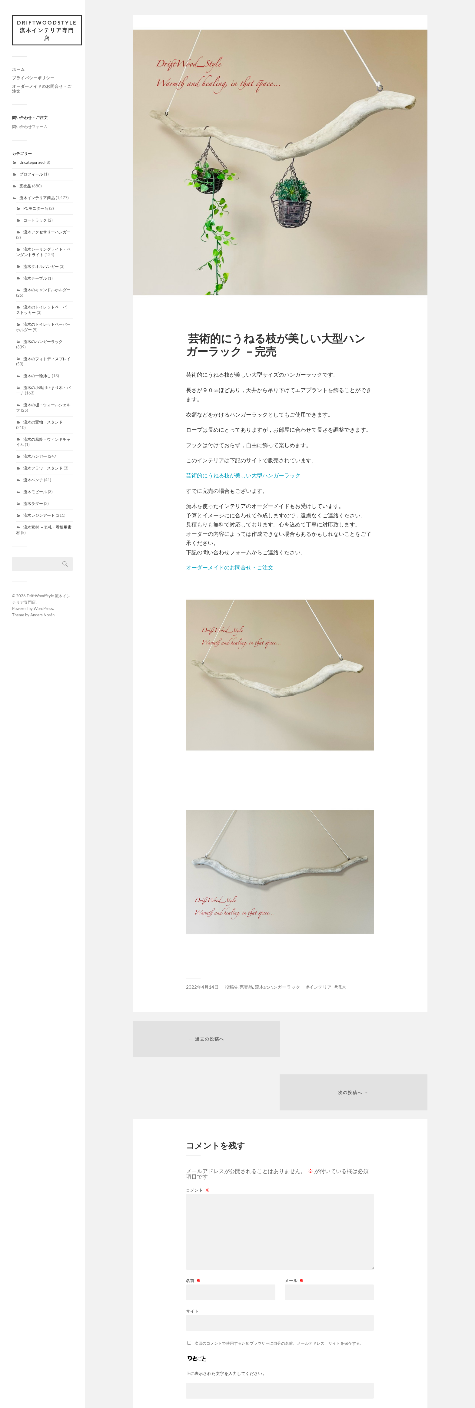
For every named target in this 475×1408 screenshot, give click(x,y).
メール (294, 1228)
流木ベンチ (33, 480)
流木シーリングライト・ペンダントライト (43, 252)
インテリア (320, 987)
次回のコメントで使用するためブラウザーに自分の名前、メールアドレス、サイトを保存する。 (279, 1290)
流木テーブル (35, 278)
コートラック (35, 220)
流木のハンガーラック (43, 341)
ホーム (18, 69)
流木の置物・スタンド (43, 422)
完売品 (25, 186)
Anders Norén (42, 615)
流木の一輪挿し (37, 376)
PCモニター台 (35, 208)
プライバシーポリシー (33, 77)
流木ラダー (33, 503)
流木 (341, 987)
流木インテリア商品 (37, 198)
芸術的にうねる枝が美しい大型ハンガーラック (243, 475)
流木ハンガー (35, 456)
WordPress (43, 608)
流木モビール (35, 492)
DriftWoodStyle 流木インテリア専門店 (47, 30)
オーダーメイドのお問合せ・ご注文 (41, 89)
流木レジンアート (39, 515)
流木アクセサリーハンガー (47, 232)
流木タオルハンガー (41, 266)
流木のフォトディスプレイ (47, 358)
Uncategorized (32, 162)
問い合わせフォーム (30, 126)
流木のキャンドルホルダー (47, 290)
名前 (193, 1228)
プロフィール (31, 174)
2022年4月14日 (202, 987)
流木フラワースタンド (43, 468)
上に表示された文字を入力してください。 (226, 1321)
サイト (192, 1258)
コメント (197, 1137)
